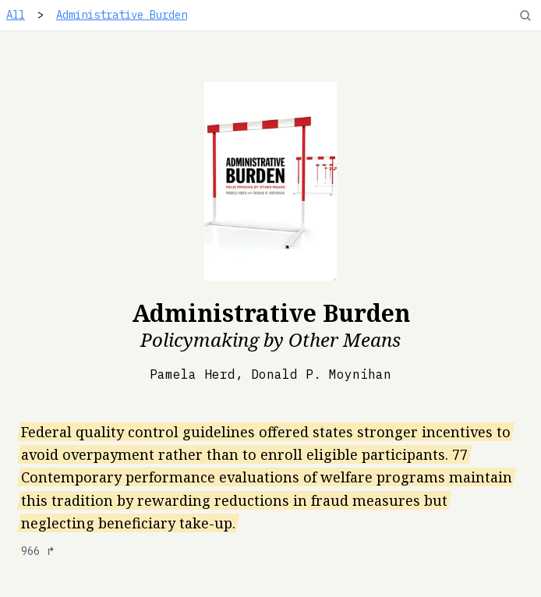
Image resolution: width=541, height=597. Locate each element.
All (15, 15)
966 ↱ (38, 551)
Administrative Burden (121, 15)
